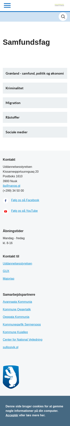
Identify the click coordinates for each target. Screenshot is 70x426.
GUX (6, 271)
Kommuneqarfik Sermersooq (22, 324)
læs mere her (35, 415)
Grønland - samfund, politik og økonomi (35, 73)
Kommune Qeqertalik (17, 309)
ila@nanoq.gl (11, 185)
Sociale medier (17, 132)
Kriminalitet (14, 88)
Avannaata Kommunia (17, 301)
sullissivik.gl (10, 347)
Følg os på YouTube (24, 210)
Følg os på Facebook (25, 200)
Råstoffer (13, 117)
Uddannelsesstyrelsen (17, 263)
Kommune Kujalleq (15, 332)
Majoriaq (8, 278)
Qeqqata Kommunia (16, 316)
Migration (13, 103)
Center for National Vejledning (22, 339)
